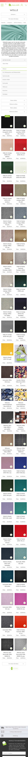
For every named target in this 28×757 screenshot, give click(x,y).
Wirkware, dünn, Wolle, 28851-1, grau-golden (7, 427)
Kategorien (9, 22)
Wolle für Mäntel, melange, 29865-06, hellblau (7, 313)
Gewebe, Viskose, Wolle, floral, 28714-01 (20, 381)
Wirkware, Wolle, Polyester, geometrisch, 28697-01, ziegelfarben (21, 429)
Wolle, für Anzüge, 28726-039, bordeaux (7, 200)
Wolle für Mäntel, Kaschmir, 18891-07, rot (21, 631)
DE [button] (26, 1)
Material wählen (13, 104)
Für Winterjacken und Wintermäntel (11, 72)
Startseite (3, 22)
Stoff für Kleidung (17, 22)
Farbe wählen (13, 100)
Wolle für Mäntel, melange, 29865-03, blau (21, 222)
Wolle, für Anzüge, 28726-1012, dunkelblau (20, 313)
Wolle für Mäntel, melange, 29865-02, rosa (7, 245)
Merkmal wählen (13, 111)
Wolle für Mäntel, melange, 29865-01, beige (7, 291)
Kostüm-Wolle (6, 79)
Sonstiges (5, 94)
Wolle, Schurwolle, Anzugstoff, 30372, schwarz (7, 132)
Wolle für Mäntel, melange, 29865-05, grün (21, 200)
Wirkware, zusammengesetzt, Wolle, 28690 (7, 450)
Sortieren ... (13, 14)
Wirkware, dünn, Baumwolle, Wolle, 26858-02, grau (20, 654)
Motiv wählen (13, 108)
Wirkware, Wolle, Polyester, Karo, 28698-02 (21, 450)
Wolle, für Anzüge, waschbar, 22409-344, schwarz (20, 132)
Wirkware (5, 87)
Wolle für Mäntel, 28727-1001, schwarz (7, 540)
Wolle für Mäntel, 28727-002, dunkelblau (7, 563)
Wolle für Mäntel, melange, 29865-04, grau (7, 222)
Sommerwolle (6, 76)
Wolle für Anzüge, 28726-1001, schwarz (20, 336)
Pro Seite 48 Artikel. (13, 19)
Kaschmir (5, 90)
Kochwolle (5, 83)
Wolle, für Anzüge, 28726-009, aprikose (7, 154)
